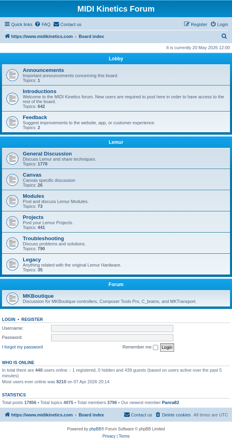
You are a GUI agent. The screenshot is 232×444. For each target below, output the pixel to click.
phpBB (95, 429)
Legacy (32, 260)
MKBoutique (38, 296)
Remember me (140, 347)
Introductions (39, 91)
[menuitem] (42, 24)
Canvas (32, 175)
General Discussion (47, 154)
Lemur (116, 142)
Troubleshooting (43, 238)
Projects (33, 217)
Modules (33, 196)
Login (8, 319)
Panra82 (170, 402)
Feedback (35, 117)
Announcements (43, 70)
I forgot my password (22, 346)
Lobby (116, 59)
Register (32, 319)
